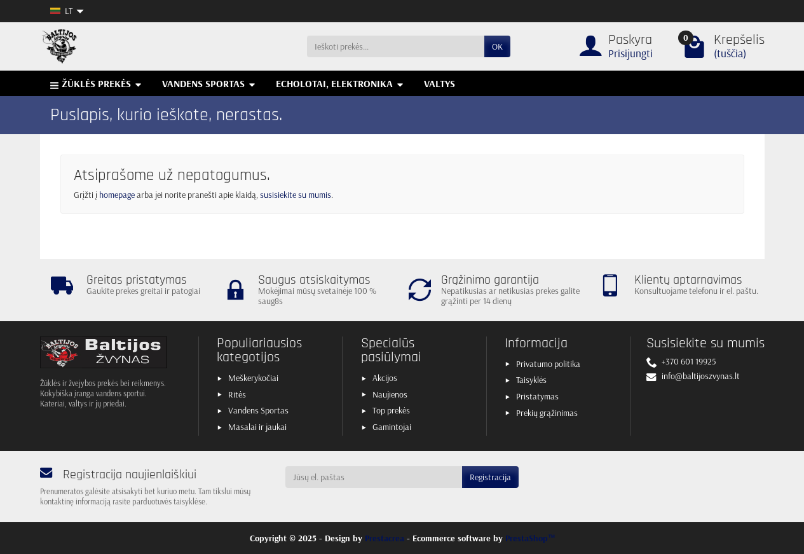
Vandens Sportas (258, 410)
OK (497, 46)
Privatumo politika (548, 364)
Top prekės (391, 410)
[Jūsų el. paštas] (373, 477)
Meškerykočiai (253, 378)
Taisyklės (531, 379)
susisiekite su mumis (295, 194)
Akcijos (384, 378)
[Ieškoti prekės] (395, 46)
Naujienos (389, 394)
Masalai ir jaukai (257, 427)
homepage (117, 194)
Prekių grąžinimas (547, 413)
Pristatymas (537, 396)
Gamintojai (391, 427)
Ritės (237, 394)
